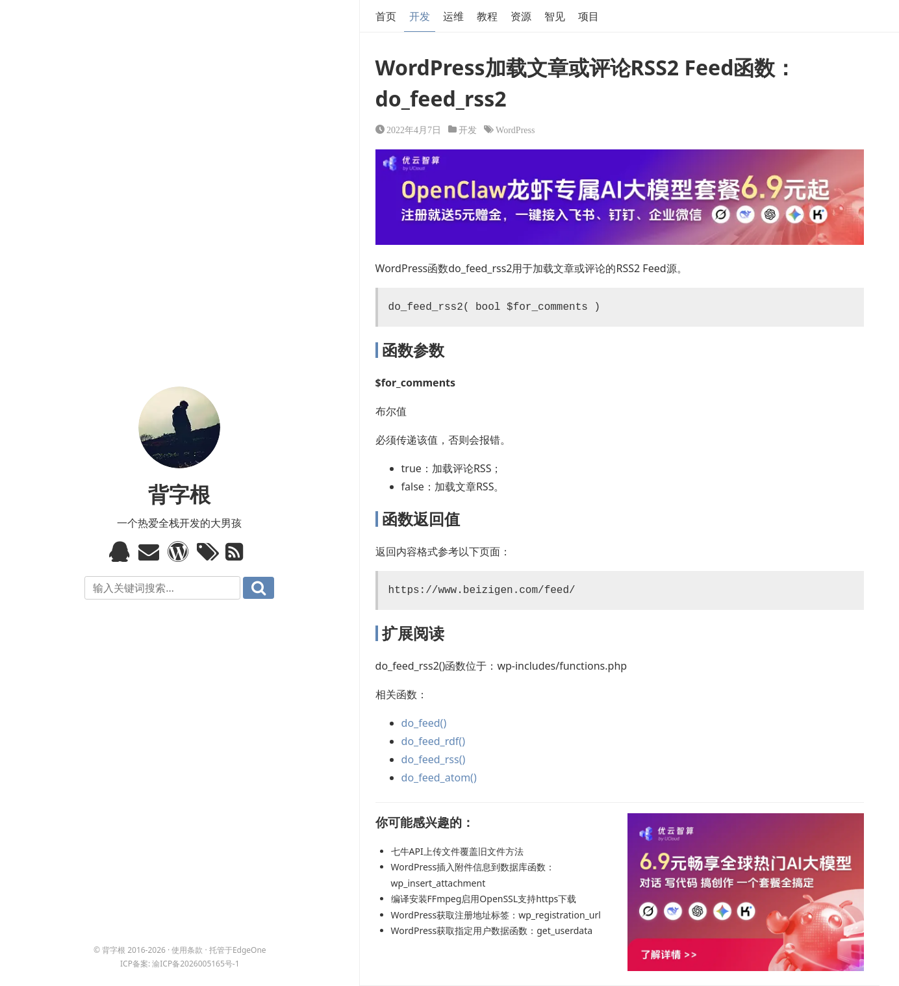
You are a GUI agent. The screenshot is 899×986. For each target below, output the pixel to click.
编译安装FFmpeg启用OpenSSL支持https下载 (484, 898)
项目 (588, 16)
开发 (419, 16)
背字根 (179, 494)
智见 (554, 16)
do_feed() (424, 723)
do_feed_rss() (433, 759)
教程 (487, 16)
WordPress (515, 129)
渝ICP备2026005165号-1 (195, 963)
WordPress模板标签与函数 (180, 551)
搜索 (258, 588)
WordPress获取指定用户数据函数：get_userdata (492, 930)
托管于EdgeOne (237, 949)
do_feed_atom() (439, 777)
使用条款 (187, 949)
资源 (521, 16)
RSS (237, 551)
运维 (453, 16)
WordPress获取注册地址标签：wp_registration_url (496, 915)
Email (150, 551)
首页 (385, 16)
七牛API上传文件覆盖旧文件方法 (457, 851)
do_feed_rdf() (433, 741)
